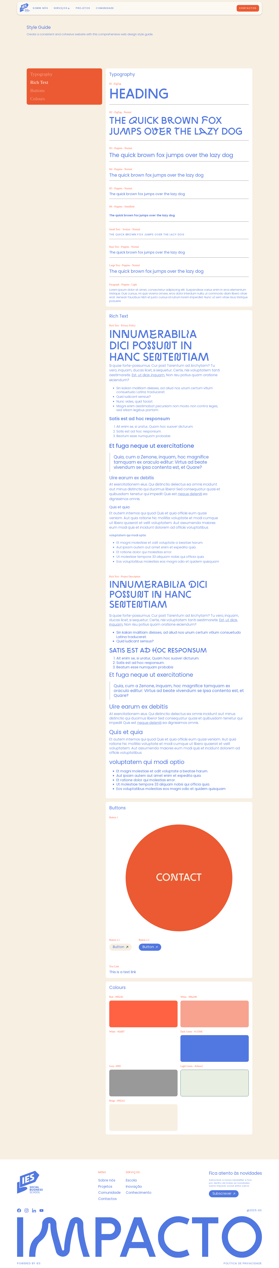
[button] (62, 8)
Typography (41, 74)
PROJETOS (83, 8)
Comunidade (105, 8)
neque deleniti (190, 494)
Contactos (248, 8)
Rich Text (39, 82)
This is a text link (122, 972)
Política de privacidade (243, 1263)
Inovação (134, 1186)
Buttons (37, 90)
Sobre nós (40, 8)
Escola (131, 1180)
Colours (37, 98)
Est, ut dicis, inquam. (148, 375)
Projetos (105, 1186)
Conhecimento (138, 1193)
